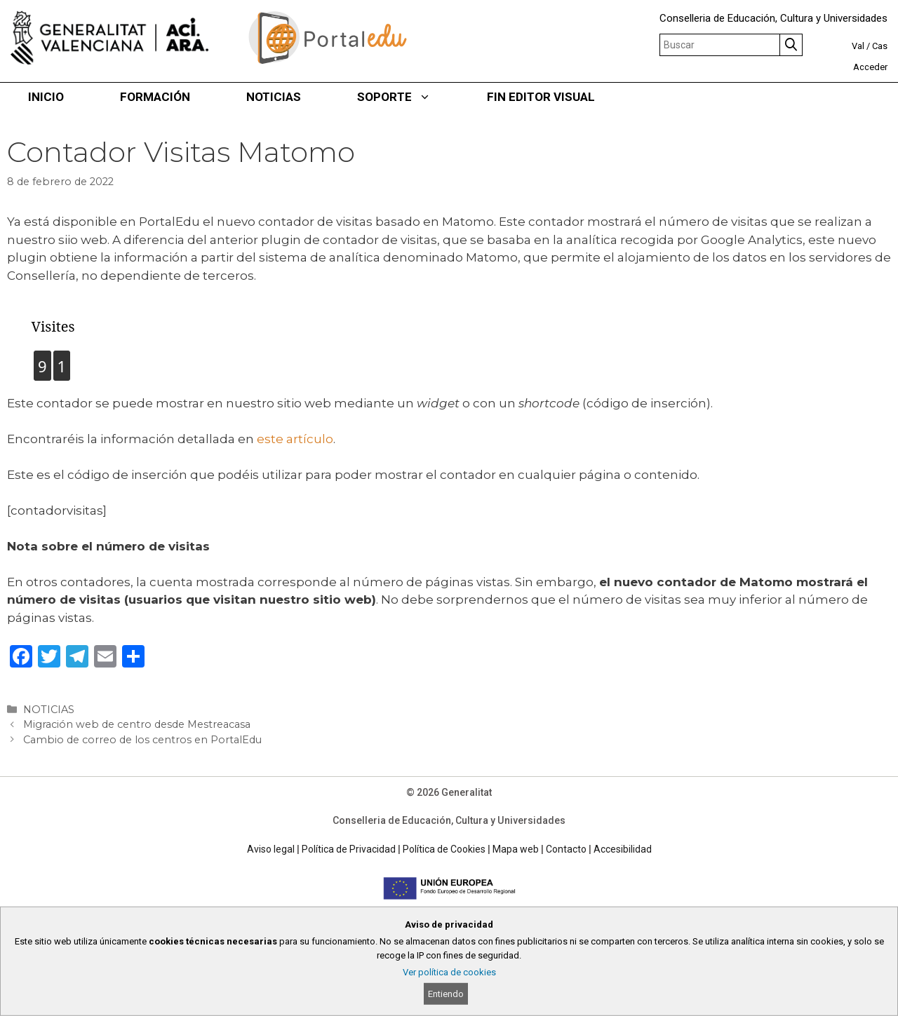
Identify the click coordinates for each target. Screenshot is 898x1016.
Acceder (870, 67)
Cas (879, 46)
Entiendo (446, 994)
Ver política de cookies (449, 972)
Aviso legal (271, 849)
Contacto (566, 849)
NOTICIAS (273, 97)
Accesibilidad (623, 849)
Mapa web (515, 849)
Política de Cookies (444, 849)
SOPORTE (408, 97)
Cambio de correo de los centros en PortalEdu (142, 739)
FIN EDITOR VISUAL (541, 97)
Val (858, 46)
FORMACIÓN (155, 97)
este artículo (295, 439)
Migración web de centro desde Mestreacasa (136, 724)
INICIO (46, 97)
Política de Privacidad (349, 849)
